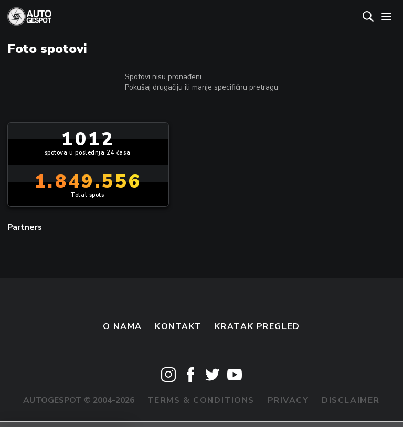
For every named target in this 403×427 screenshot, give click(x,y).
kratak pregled (257, 326)
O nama (122, 326)
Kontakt (178, 326)
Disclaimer (351, 400)
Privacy (288, 400)
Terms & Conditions (200, 400)
